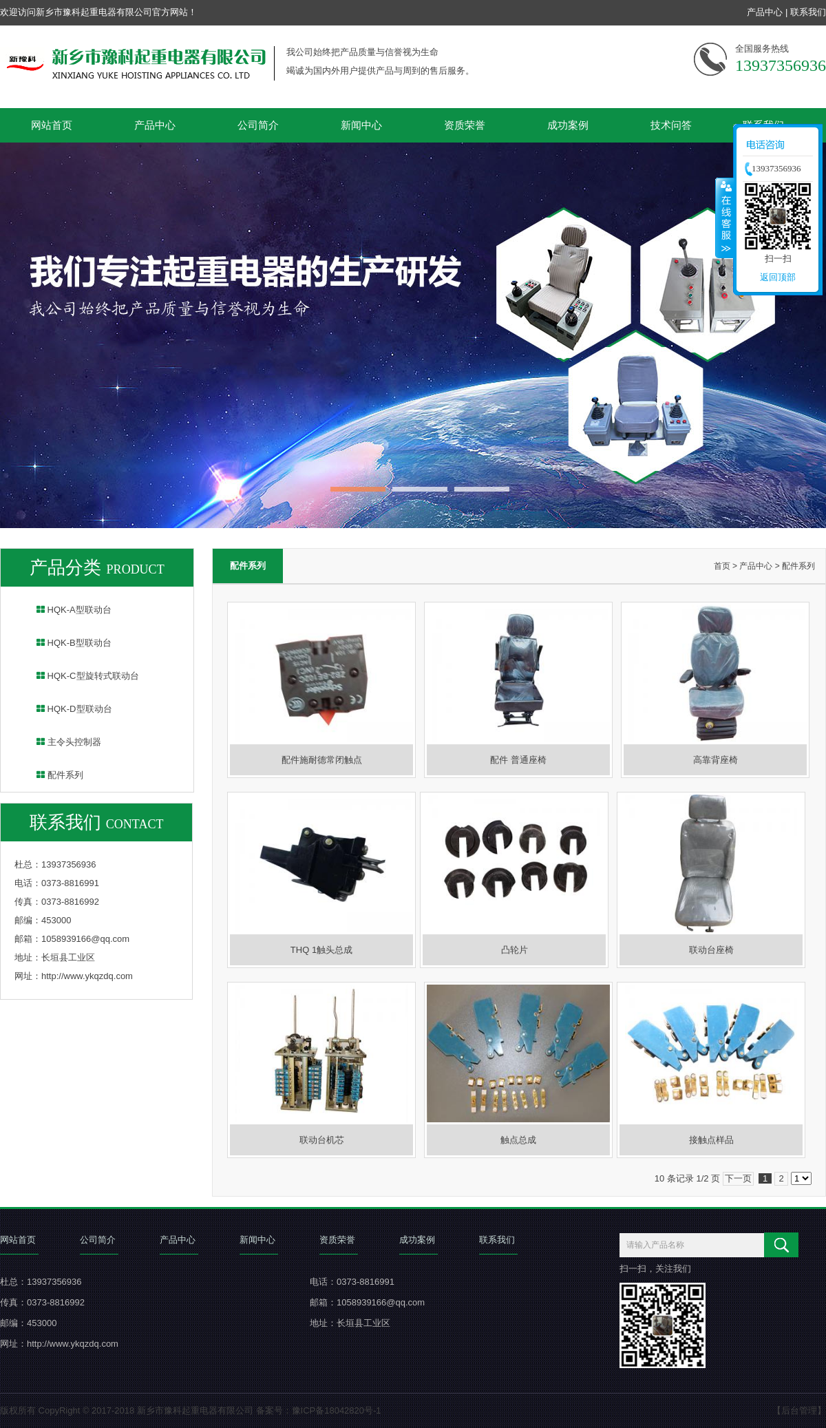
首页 (722, 566)
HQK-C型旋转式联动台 (79, 676)
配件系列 (51, 775)
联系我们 (808, 12)
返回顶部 (778, 277)
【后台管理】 (799, 1410)
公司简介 (258, 125)
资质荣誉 (464, 125)
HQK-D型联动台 (65, 709)
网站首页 (51, 125)
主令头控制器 (60, 742)
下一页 (738, 1178)
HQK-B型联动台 (65, 643)
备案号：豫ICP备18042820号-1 (318, 1410)
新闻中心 (361, 125)
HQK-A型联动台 (65, 610)
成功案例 (568, 125)
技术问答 (671, 125)
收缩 (724, 217)
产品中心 (765, 12)
